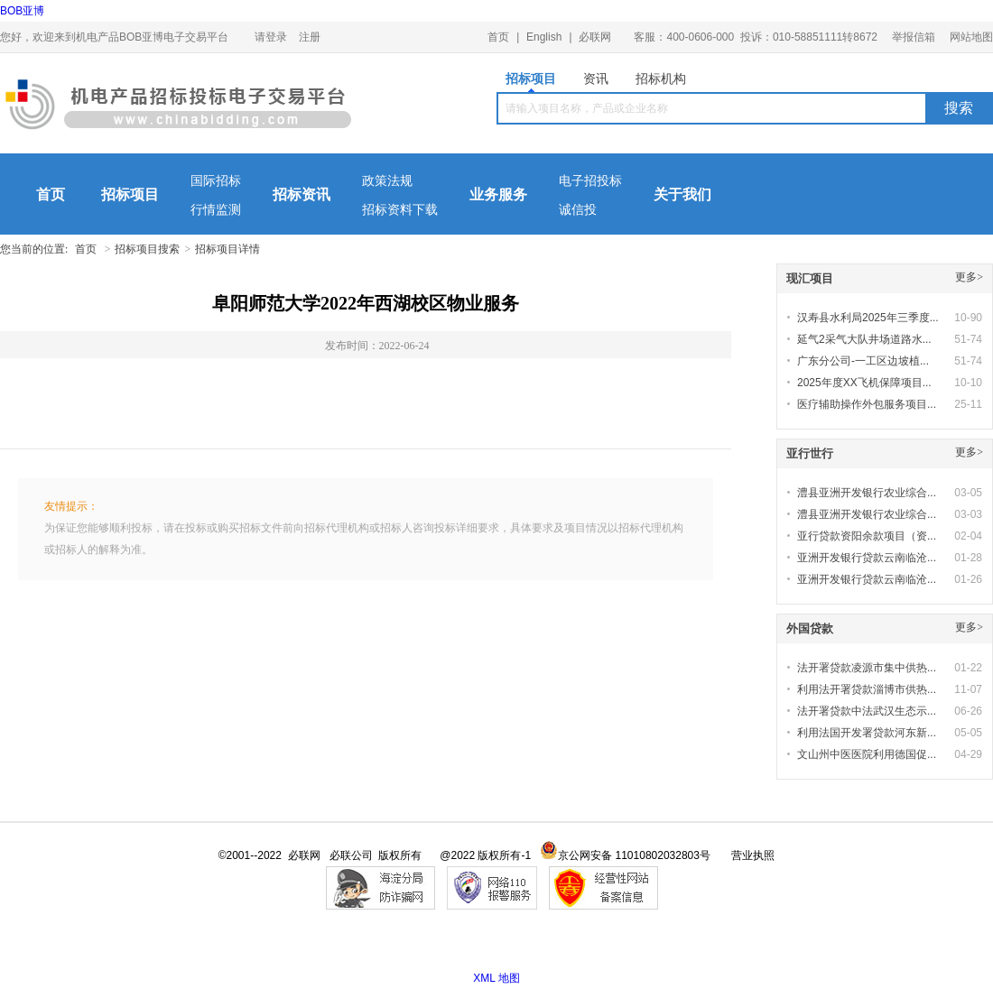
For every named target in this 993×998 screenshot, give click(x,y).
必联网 (595, 37)
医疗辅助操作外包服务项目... (866, 404)
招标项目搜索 (147, 249)
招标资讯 (301, 194)
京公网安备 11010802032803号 (625, 855)
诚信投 (578, 210)
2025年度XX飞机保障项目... (864, 382)
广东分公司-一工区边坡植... (863, 361)
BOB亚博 (22, 11)
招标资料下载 (400, 210)
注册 (309, 37)
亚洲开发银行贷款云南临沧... (866, 557)
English (543, 37)
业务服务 (498, 194)
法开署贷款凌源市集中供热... (866, 667)
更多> (969, 277)
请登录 (271, 37)
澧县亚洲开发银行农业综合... (866, 492)
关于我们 (682, 194)
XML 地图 (496, 978)
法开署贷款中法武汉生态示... (866, 711)
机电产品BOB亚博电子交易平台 (178, 108)
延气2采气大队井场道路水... (864, 339)
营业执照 (753, 855)
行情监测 (215, 210)
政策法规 (387, 181)
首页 (498, 37)
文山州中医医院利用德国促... (866, 754)
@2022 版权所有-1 (485, 855)
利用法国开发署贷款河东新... (866, 732)
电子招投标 (590, 181)
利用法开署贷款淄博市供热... (866, 689)
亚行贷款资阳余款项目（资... (866, 536)
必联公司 (351, 855)
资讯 (595, 78)
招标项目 (531, 81)
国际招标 (215, 181)
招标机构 (661, 78)
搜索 (958, 108)
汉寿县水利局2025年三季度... (868, 317)
